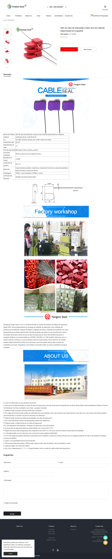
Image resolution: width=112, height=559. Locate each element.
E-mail (60, 462)
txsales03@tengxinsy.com (99, 541)
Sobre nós (73, 529)
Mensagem (7, 480)
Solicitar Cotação (69, 49)
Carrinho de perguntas (100, 16)
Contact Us (69, 16)
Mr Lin (105, 538)
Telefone (6, 471)
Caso (38, 16)
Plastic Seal (51, 531)
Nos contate (88, 49)
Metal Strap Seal (51, 540)
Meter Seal (51, 538)
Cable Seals (11, 20)
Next (7, 67)
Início (8, 16)
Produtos (18, 16)
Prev (7, 25)
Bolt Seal (51, 529)
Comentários (58, 16)
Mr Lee (105, 542)
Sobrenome (7, 462)
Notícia (48, 16)
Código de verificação (11, 503)
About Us (28, 16)
